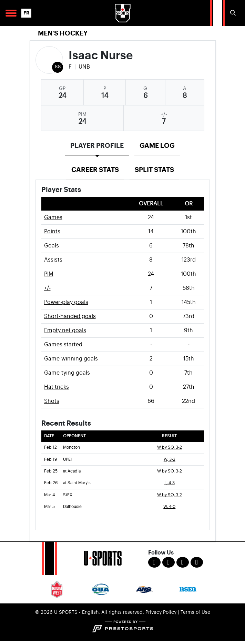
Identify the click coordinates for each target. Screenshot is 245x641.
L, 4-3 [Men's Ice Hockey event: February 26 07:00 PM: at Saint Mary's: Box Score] (169, 483)
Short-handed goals (70, 316)
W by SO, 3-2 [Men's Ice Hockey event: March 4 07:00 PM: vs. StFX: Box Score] (169, 495)
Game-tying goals (67, 373)
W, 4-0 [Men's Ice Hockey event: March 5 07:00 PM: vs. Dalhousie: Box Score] (169, 507)
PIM (48, 274)
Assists (53, 260)
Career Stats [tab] (95, 169)
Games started (63, 344)
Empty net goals (65, 330)
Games (53, 217)
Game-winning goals (71, 359)
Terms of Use (195, 612)
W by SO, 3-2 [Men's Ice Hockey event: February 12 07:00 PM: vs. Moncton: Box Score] (169, 447)
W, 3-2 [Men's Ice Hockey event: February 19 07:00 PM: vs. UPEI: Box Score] (169, 459)
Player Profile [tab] (97, 145)
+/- (47, 288)
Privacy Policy (160, 612)
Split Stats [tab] (154, 169)
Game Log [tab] (157, 145)
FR (26, 13)
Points (52, 231)
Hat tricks (56, 387)
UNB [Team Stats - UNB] (84, 67)
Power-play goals (66, 302)
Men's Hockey (63, 33)
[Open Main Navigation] (11, 13)
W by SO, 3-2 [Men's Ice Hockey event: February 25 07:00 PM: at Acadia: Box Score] (169, 471)
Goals (51, 245)
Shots (51, 401)
